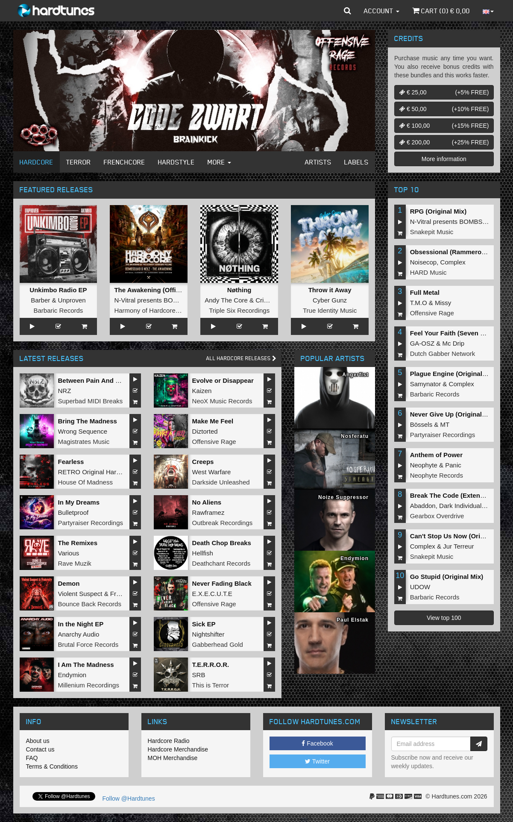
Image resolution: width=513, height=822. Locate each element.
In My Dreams (79, 502)
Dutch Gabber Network (442, 353)
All (241, 358)
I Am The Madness (86, 664)
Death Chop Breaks (221, 542)
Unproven (72, 300)
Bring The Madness (87, 421)
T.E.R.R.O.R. (210, 664)
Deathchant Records (221, 563)
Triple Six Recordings (239, 310)
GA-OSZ (422, 343)
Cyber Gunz (330, 300)
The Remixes (78, 542)
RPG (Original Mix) (438, 211)
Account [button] (381, 10)
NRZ (64, 390)
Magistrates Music (84, 441)
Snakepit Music (432, 231)
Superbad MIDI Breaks (90, 401)
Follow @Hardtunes (129, 798)
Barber (40, 300)
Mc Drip (454, 343)
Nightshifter (208, 634)
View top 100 (444, 617)
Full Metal (425, 292)
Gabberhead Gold (217, 644)
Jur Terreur (458, 546)
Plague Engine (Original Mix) (453, 373)
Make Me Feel (213, 421)
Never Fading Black (222, 583)
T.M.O (418, 302)
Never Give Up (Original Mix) (453, 414)
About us (38, 740)
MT (445, 424)
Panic (453, 465)
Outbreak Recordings (222, 522)
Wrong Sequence (83, 431)
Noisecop (423, 262)
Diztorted (205, 431)
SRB (198, 674)
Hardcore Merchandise (178, 749)
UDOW (420, 586)
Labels (356, 162)
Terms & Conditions (52, 766)
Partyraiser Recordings (90, 522)
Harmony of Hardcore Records (157, 310)
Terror (78, 162)
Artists (318, 162)
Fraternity (123, 593)
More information (444, 159)
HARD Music (428, 272)
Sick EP (204, 624)
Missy (443, 302)
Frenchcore (124, 162)
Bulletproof (73, 512)
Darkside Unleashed (221, 482)
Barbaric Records (58, 310)
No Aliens (207, 502)
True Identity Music (330, 310)
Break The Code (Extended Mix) (458, 495)
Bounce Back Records (89, 604)
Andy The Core (226, 300)
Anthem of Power (436, 454)
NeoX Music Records (222, 401)
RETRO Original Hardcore (95, 472)
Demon (69, 583)
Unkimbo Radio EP (58, 290)
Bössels (421, 424)
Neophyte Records (436, 475)
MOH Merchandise (173, 757)
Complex (453, 262)
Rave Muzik (74, 563)
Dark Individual (460, 505)
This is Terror (210, 685)
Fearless (71, 461)
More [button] (219, 162)
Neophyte (423, 465)
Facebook (317, 743)
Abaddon (423, 505)
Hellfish (202, 553)
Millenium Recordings (88, 685)
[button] (347, 10)
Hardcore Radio (169, 740)
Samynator (425, 384)
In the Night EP (81, 624)
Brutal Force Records (88, 644)
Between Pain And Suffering (101, 380)
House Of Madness (85, 482)
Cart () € (441, 10)
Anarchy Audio (79, 634)
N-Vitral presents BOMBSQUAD (159, 300)
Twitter (317, 761)
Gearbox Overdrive (437, 516)
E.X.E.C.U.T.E (212, 593)
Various (68, 553)
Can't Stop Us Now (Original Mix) (460, 536)
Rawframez (208, 512)
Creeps (203, 461)
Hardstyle (176, 162)
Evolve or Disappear (223, 380)
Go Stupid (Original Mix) (447, 576)
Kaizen (202, 390)
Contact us (40, 749)
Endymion (72, 674)
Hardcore (36, 162)
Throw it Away (330, 290)
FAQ (32, 757)
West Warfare (211, 472)
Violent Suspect (80, 593)
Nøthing (239, 290)
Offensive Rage (214, 441)
